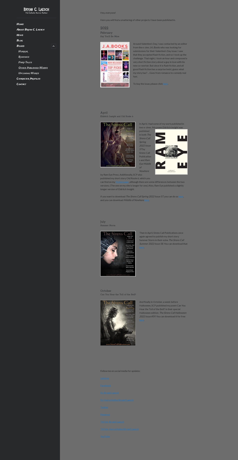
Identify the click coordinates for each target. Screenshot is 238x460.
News (20, 35)
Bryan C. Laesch (36, 9)
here (165, 83)
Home (20, 24)
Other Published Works (33, 68)
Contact (21, 84)
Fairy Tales (25, 62)
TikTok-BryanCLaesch (112, 421)
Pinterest (105, 414)
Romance (24, 57)
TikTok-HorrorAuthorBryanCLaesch (119, 429)
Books (20, 46)
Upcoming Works (29, 73)
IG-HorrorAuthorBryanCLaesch (117, 400)
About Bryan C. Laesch (30, 30)
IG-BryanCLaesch (109, 392)
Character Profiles (28, 79)
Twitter (104, 407)
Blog (20, 40)
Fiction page (122, 181)
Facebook (105, 385)
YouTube (105, 436)
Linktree (104, 378)
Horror (23, 51)
